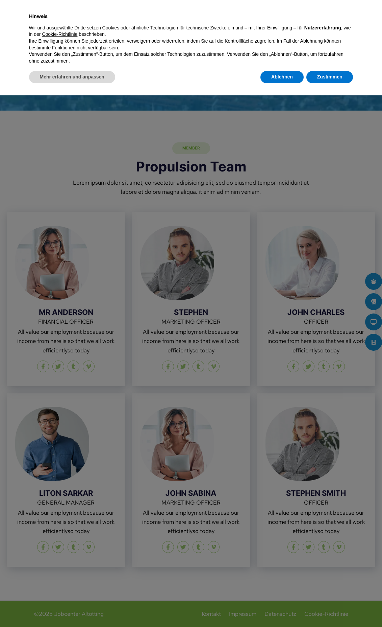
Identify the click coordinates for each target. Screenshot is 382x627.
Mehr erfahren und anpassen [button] (72, 608)
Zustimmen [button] (329, 608)
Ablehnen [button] (282, 608)
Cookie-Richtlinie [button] (59, 565)
